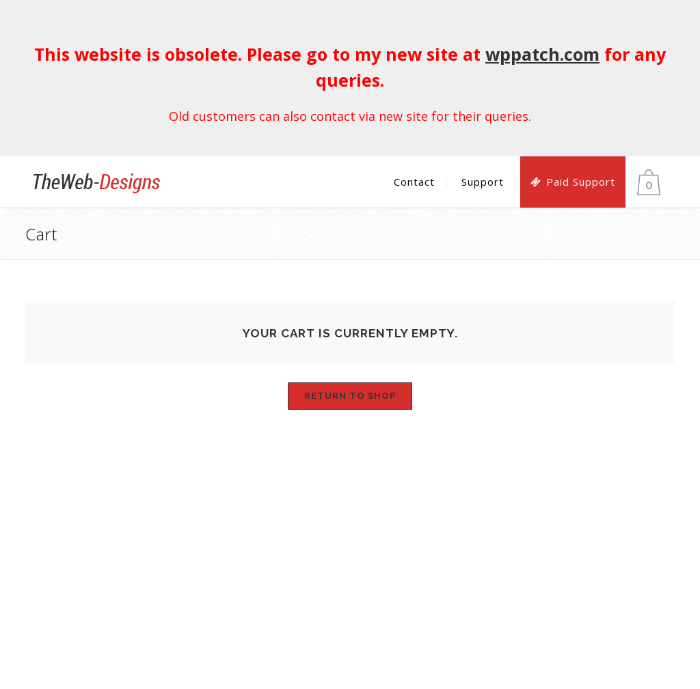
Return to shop (350, 396)
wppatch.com (542, 54)
